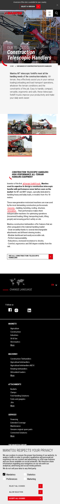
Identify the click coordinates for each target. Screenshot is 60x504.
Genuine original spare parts (21, 429)
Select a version (30, 6)
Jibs (12, 402)
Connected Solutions (18, 433)
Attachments (14, 384)
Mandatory (10, 475)
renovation (12, 211)
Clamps (13, 392)
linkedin (31, 310)
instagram (18, 310)
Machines (12, 354)
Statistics (31, 475)
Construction (15, 332)
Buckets (13, 389)
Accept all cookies (26, 499)
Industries (14, 335)
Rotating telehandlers (18, 369)
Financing (14, 419)
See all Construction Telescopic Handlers (31, 256)
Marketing (31, 479)
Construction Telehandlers (20, 359)
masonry (11, 208)
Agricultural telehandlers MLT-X (22, 365)
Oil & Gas (13, 338)
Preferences (11, 479)
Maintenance (15, 426)
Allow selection (26, 493)
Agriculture (14, 328)
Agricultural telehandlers (20, 362)
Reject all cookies (26, 487)
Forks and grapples (17, 399)
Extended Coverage (18, 423)
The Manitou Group (17, 445)
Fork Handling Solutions (19, 396)
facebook (9, 310)
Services (12, 414)
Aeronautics (15, 342)
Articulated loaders (17, 372)
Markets (12, 324)
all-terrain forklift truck (31, 183)
